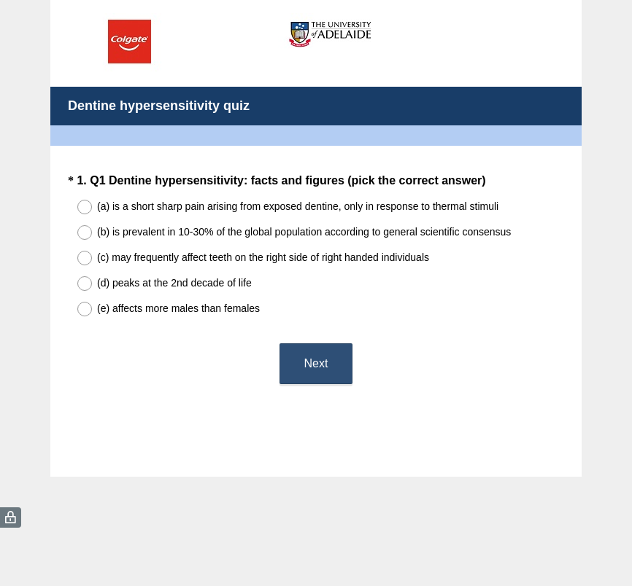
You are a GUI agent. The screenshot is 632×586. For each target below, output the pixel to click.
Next (316, 363)
